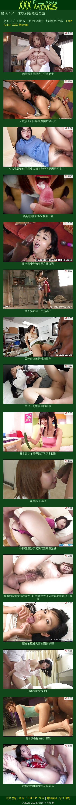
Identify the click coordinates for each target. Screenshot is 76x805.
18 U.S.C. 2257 (35, 798)
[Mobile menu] (3, 5)
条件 (21, 798)
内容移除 (52, 798)
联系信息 (11, 798)
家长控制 (64, 798)
